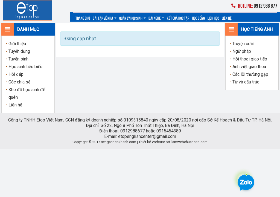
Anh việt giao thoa (249, 66)
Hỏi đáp (16, 74)
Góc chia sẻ (19, 82)
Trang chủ (82, 18)
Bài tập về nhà (104, 18)
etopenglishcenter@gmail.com (147, 136)
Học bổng (198, 18)
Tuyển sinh (18, 59)
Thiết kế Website (152, 142)
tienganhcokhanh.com (118, 142)
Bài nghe (156, 18)
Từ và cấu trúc (245, 82)
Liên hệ (227, 18)
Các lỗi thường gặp (250, 74)
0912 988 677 (254, 5)
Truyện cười (243, 43)
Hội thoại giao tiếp (249, 59)
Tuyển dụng (19, 51)
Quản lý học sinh (132, 18)
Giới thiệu (17, 43)
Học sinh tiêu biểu (25, 66)
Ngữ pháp (241, 51)
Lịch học (213, 18)
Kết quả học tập (178, 18)
